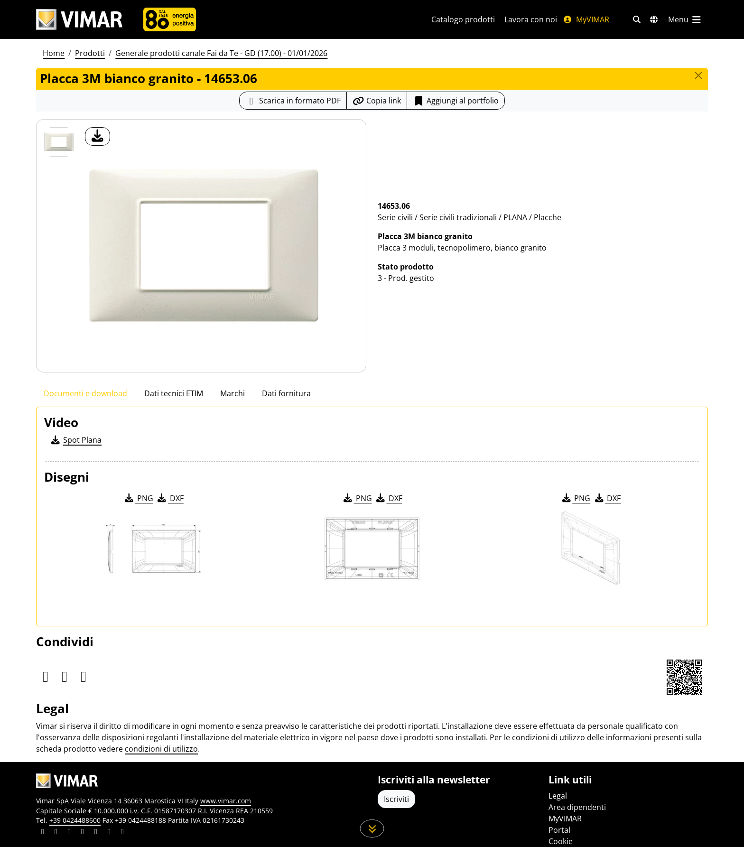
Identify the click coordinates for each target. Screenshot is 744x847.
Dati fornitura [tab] (286, 393)
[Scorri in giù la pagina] (372, 828)
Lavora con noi (530, 19)
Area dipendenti (577, 807)
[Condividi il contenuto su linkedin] (42, 833)
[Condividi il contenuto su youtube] (96, 833)
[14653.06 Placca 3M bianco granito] (59, 142)
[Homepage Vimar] (79, 20)
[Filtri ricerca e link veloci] (637, 19)
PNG (138, 498)
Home (54, 53)
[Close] (698, 75)
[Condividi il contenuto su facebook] (56, 833)
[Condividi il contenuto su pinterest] (69, 833)
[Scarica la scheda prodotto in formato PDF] (293, 101)
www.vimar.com (225, 800)
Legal (558, 796)
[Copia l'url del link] (376, 101)
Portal (559, 830)
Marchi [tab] (232, 393)
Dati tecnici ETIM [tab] (173, 393)
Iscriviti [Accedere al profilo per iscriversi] (396, 799)
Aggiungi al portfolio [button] (456, 100)
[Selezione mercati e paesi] (654, 19)
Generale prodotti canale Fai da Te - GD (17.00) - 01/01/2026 (221, 53)
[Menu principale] (685, 19)
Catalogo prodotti (463, 19)
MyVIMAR (586, 19)
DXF (170, 498)
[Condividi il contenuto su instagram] (82, 833)
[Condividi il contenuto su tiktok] (122, 833)
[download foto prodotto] (97, 136)
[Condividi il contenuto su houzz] (109, 833)
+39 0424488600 (75, 820)
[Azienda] (169, 19)
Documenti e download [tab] (85, 393)
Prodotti (90, 53)
